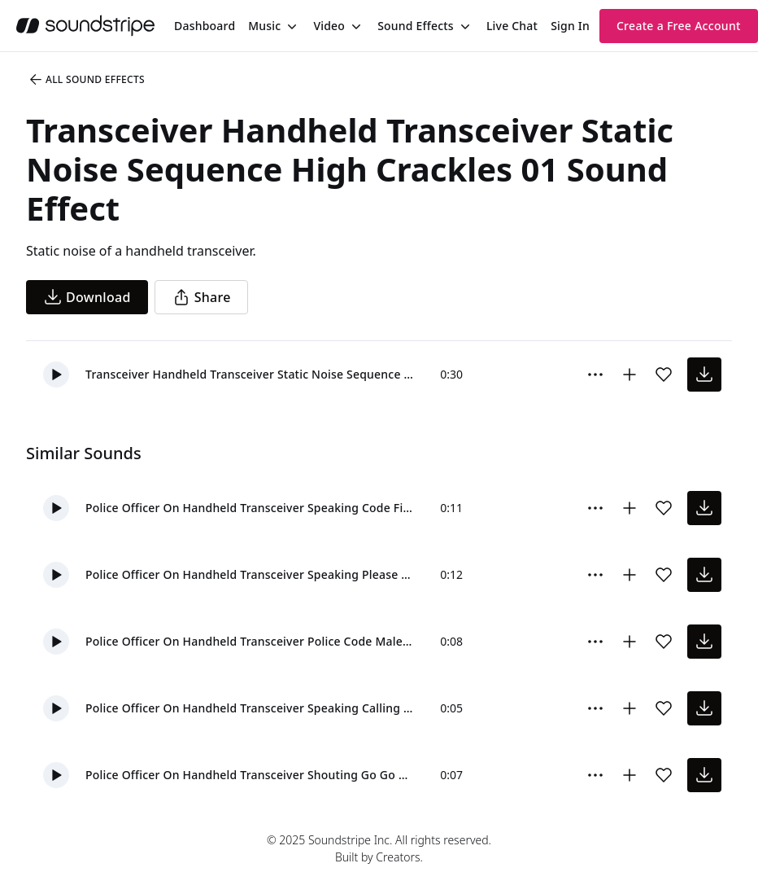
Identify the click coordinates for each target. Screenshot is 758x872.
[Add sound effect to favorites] (664, 374)
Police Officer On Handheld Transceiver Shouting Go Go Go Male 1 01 (249, 774)
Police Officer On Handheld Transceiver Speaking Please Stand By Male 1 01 (249, 574)
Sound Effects (415, 25)
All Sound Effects (86, 80)
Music (264, 25)
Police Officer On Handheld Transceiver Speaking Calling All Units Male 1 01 (249, 708)
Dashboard (204, 25)
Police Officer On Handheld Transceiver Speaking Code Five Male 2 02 (249, 507)
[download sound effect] (704, 374)
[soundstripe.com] (85, 25)
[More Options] (595, 374)
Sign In (570, 25)
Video (329, 25)
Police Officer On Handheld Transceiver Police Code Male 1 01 (249, 641)
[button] (56, 375)
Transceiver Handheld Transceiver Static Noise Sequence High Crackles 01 (249, 374)
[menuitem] (205, 25)
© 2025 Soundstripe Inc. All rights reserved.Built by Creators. (379, 848)
